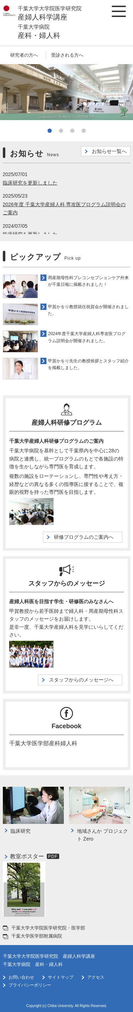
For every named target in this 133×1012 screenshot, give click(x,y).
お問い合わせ (21, 977)
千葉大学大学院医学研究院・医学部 (48, 928)
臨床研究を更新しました (30, 183)
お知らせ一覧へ (109, 151)
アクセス (95, 977)
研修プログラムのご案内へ (86, 537)
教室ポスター (27, 856)
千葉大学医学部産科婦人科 (43, 743)
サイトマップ (60, 977)
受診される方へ (67, 55)
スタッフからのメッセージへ (83, 680)
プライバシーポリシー (30, 985)
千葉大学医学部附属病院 (36, 936)
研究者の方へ (24, 55)
